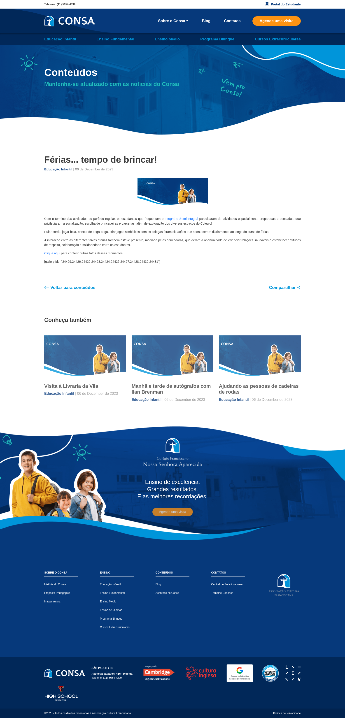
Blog (206, 21)
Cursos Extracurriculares (278, 39)
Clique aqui (52, 253)
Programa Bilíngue (217, 39)
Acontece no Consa (167, 593)
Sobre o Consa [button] (171, 21)
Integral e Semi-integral (180, 219)
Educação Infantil (60, 39)
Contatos (232, 21)
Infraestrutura (52, 601)
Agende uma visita (277, 21)
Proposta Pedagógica (57, 593)
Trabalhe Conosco (222, 593)
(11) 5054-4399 (66, 4)
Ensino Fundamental (115, 39)
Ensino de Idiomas (111, 610)
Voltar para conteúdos (69, 287)
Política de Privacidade (287, 713)
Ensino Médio (167, 39)
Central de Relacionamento (227, 584)
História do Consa (55, 584)
